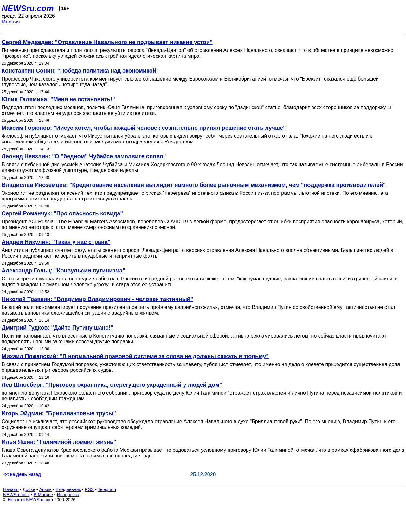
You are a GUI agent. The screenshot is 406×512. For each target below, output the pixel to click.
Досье (29, 489)
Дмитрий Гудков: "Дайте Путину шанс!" (57, 328)
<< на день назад (22, 474)
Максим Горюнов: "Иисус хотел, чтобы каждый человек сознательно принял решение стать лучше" (144, 128)
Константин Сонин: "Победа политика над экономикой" (80, 71)
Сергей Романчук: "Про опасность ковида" (62, 213)
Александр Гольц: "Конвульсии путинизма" (63, 270)
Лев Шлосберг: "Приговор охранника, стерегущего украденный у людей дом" (112, 385)
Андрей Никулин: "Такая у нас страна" (56, 242)
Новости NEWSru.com (30, 499)
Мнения (11, 21)
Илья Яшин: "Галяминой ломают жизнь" (59, 442)
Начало (11, 489)
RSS (89, 489)
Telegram (107, 489)
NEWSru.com (28, 8)
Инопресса (68, 494)
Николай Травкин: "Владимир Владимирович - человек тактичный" (97, 299)
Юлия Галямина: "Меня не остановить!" (58, 99)
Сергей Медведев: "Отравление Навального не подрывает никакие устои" (107, 42)
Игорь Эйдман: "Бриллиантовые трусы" (59, 413)
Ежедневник (68, 489)
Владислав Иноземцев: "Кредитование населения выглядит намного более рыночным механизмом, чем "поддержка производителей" (194, 185)
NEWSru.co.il (16, 494)
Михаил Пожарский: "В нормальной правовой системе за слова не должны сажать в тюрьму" (135, 356)
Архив (45, 489)
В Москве (43, 494)
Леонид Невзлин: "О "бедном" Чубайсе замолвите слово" (84, 156)
